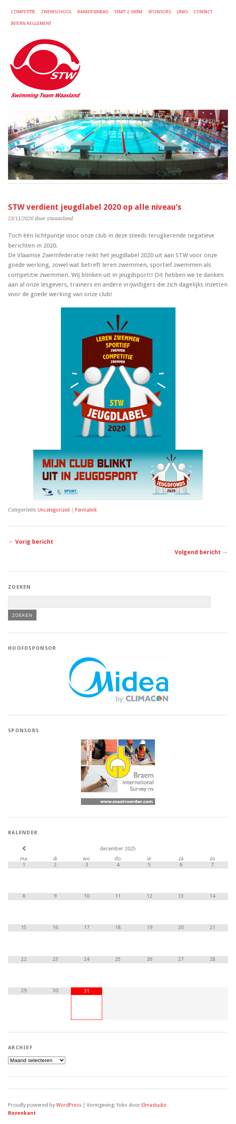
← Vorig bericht (30, 541)
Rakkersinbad (93, 11)
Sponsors (159, 11)
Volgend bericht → (201, 552)
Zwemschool (56, 11)
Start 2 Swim (128, 11)
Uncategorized (54, 510)
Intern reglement (31, 23)
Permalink (86, 510)
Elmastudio (154, 1105)
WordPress (68, 1105)
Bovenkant (22, 1113)
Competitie (23, 11)
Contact (203, 11)
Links (182, 11)
